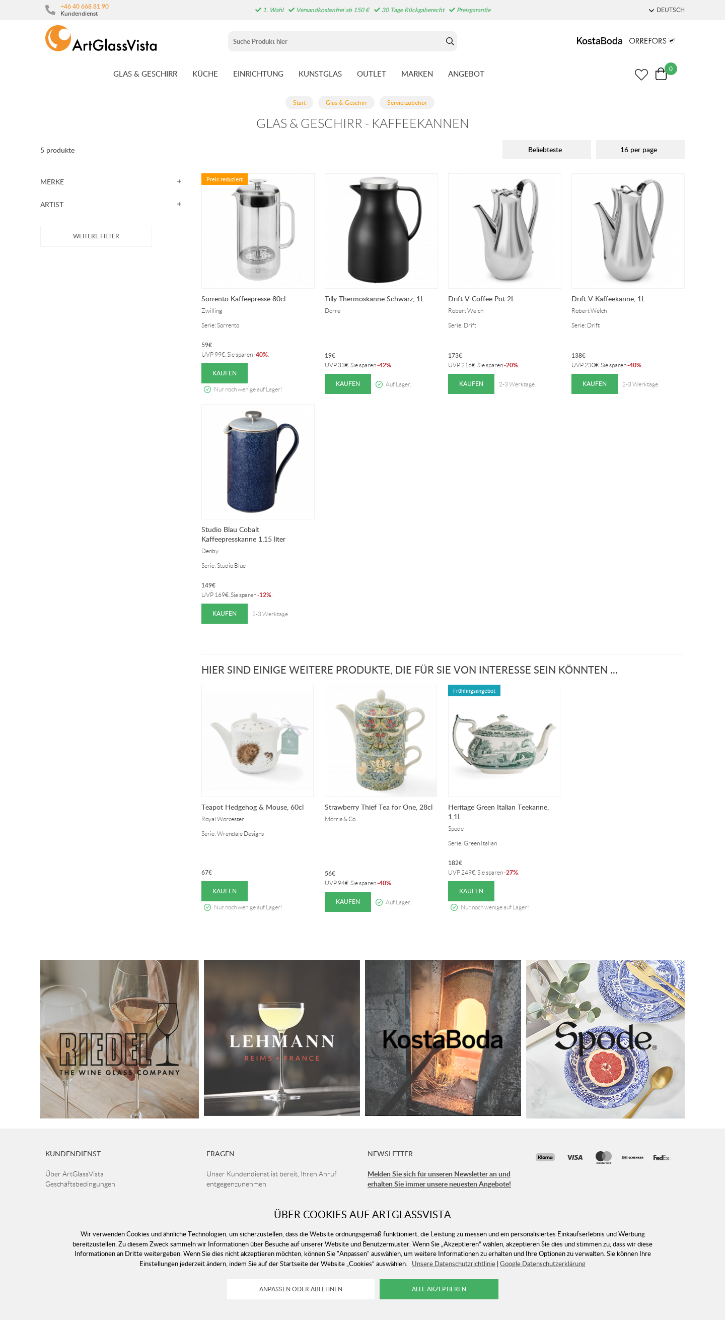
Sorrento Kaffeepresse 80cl (243, 298)
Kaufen (224, 373)
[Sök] (335, 41)
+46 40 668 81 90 (84, 6)
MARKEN (417, 74)
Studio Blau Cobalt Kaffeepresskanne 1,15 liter (243, 534)
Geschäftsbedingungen (80, 1184)
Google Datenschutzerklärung (543, 1263)
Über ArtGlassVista (74, 1174)
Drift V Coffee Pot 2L (481, 298)
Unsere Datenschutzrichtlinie (453, 1263)
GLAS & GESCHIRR (145, 74)
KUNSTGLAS (320, 74)
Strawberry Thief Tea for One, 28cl (378, 807)
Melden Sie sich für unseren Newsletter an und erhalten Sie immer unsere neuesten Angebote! (439, 1179)
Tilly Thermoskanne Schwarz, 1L (374, 298)
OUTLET (371, 74)
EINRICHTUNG (258, 74)
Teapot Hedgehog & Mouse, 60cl (252, 807)
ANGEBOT (466, 74)
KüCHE (205, 74)
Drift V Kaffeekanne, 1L (608, 298)
